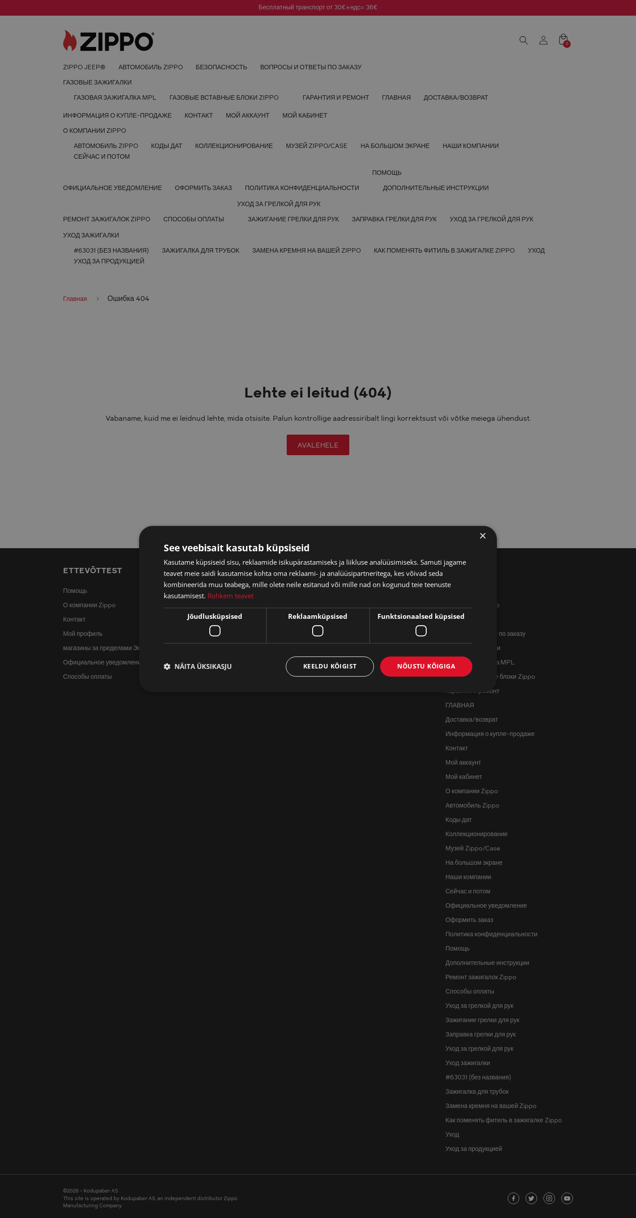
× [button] (482, 536)
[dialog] (318, 609)
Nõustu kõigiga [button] (426, 666)
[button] (198, 666)
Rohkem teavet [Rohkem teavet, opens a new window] (231, 595)
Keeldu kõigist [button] (330, 666)
